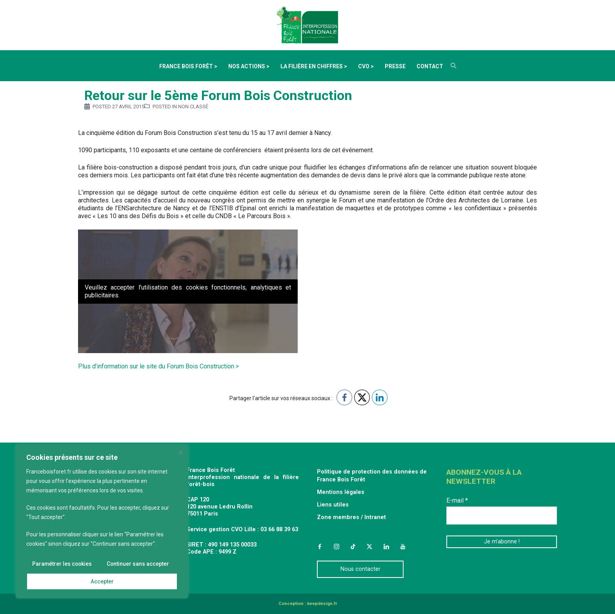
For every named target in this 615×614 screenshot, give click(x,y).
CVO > (366, 66)
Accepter (102, 581)
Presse (395, 66)
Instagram (336, 546)
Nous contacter (360, 569)
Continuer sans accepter (137, 564)
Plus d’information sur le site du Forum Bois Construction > (158, 366)
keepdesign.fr (322, 603)
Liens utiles (333, 504)
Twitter (369, 546)
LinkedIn (386, 546)
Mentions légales (340, 492)
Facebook (319, 546)
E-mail (457, 500)
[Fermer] (181, 453)
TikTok (353, 546)
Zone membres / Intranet (351, 517)
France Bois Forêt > (188, 66)
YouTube (403, 546)
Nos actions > (248, 66)
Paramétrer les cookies (62, 564)
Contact (430, 66)
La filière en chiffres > (313, 66)
